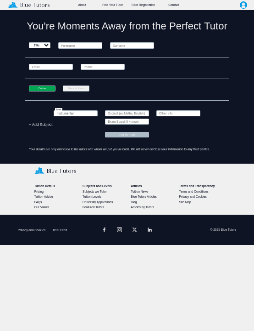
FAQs (38, 202)
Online (42, 88)
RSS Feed (60, 230)
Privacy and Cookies (192, 196)
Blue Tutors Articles (144, 196)
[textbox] (76, 113)
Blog (134, 202)
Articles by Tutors (142, 207)
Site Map (185, 202)
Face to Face (76, 88)
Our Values (42, 207)
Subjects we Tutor (95, 191)
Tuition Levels (92, 196)
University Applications (98, 202)
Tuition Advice (43, 196)
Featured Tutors (93, 207)
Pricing (39, 191)
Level (58, 109)
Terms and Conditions (193, 191)
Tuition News (139, 191)
